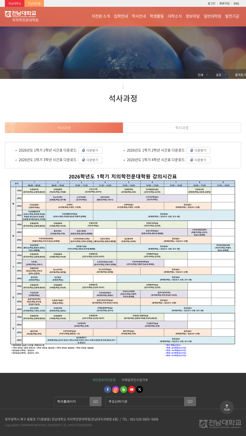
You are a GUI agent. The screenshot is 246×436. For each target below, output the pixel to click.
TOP (227, 409)
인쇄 (200, 75)
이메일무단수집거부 (135, 379)
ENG (236, 3)
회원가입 (224, 3)
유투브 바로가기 (131, 389)
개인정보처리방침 (104, 379)
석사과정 (64, 127)
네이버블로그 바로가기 (123, 389)
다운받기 (92, 150)
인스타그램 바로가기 (115, 389)
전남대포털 (34, 3)
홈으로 (7, 74)
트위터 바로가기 (139, 389)
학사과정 (182, 127)
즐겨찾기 (240, 75)
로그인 (211, 3)
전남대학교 (14, 3)
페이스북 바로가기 (107, 389)
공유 (218, 75)
